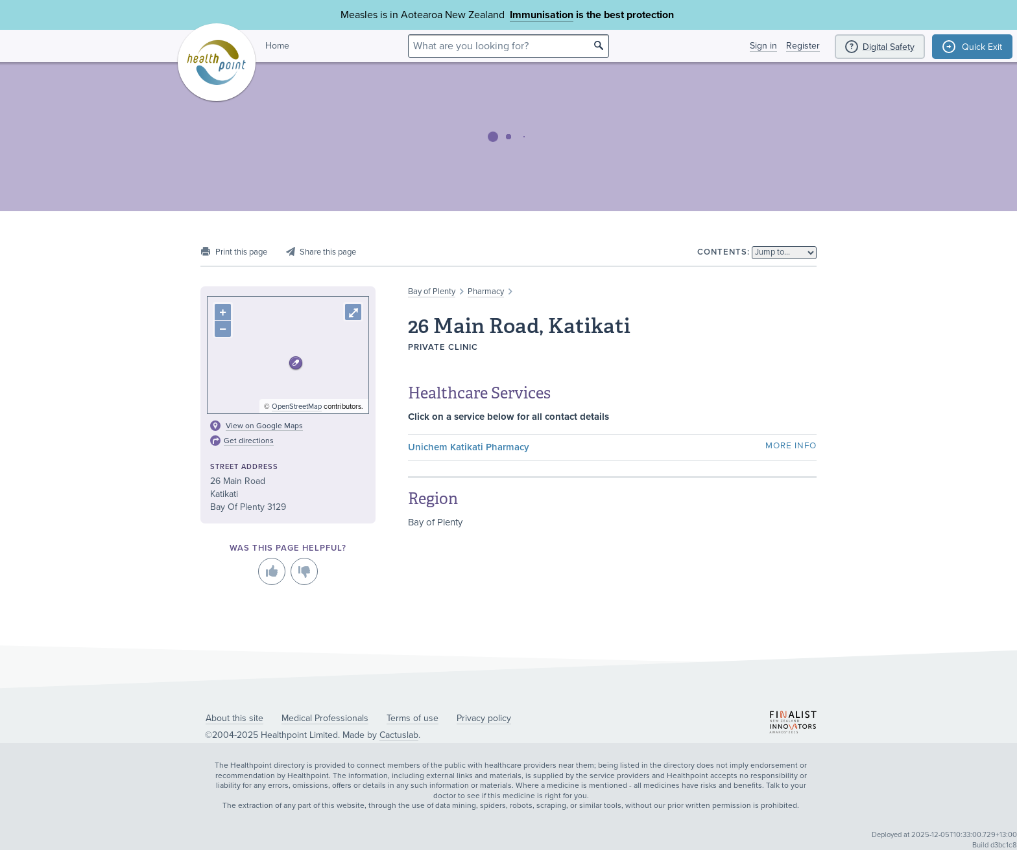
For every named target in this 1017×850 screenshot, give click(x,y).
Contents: (723, 252)
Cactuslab (398, 735)
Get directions (249, 440)
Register (803, 45)
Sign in (763, 45)
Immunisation (541, 14)
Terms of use (412, 718)
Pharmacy (486, 291)
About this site (234, 718)
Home (277, 45)
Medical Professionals (324, 718)
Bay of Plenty (431, 291)
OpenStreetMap (297, 406)
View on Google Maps (264, 425)
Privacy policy (484, 718)
